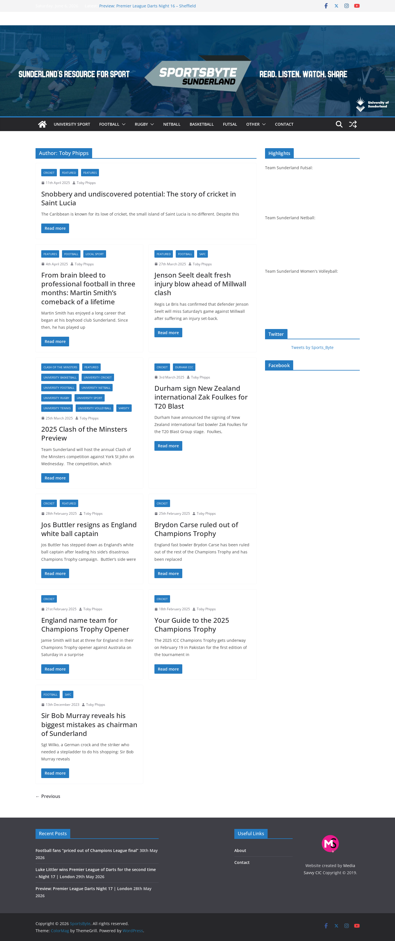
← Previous (48, 796)
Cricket (49, 173)
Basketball (202, 124)
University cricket (98, 377)
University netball (96, 388)
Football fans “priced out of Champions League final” (87, 850)
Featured (69, 173)
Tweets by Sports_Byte (312, 347)
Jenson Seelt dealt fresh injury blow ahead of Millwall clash (200, 283)
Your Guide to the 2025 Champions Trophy (191, 624)
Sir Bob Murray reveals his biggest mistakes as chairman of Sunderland (89, 724)
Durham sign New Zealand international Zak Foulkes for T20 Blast (201, 396)
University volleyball (94, 408)
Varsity (124, 408)
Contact (284, 124)
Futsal (230, 124)
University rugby (56, 398)
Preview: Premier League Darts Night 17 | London (84, 888)
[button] (122, 124)
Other (253, 124)
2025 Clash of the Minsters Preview (84, 433)
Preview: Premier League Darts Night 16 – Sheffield (147, 6)
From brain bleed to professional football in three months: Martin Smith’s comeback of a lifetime (88, 288)
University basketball (60, 377)
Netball (172, 124)
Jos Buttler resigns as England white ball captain (89, 529)
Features (90, 173)
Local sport (95, 254)
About (240, 850)
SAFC (202, 254)
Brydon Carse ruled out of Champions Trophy (196, 529)
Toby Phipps (86, 182)
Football (109, 124)
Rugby (141, 124)
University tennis (57, 408)
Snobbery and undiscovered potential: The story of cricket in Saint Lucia (138, 198)
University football (59, 388)
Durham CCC (184, 367)
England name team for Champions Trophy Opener (85, 624)
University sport (72, 124)
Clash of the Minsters (60, 367)
